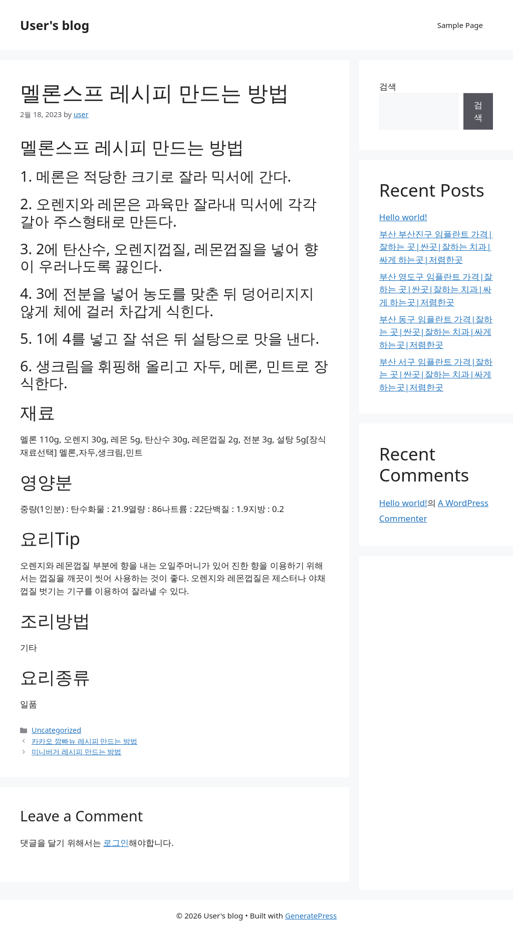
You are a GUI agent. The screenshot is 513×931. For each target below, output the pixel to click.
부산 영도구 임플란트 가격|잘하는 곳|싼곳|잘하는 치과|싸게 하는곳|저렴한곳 (436, 289)
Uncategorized (56, 730)
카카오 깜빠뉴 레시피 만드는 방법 (84, 741)
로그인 (116, 842)
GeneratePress (311, 915)
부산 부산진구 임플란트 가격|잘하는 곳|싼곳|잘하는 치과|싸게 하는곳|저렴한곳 (436, 246)
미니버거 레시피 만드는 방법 (76, 751)
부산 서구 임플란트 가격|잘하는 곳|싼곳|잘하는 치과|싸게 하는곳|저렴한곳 (436, 374)
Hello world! (403, 217)
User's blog (54, 25)
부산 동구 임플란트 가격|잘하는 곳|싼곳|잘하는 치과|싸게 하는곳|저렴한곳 (436, 331)
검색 (387, 86)
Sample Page (460, 25)
